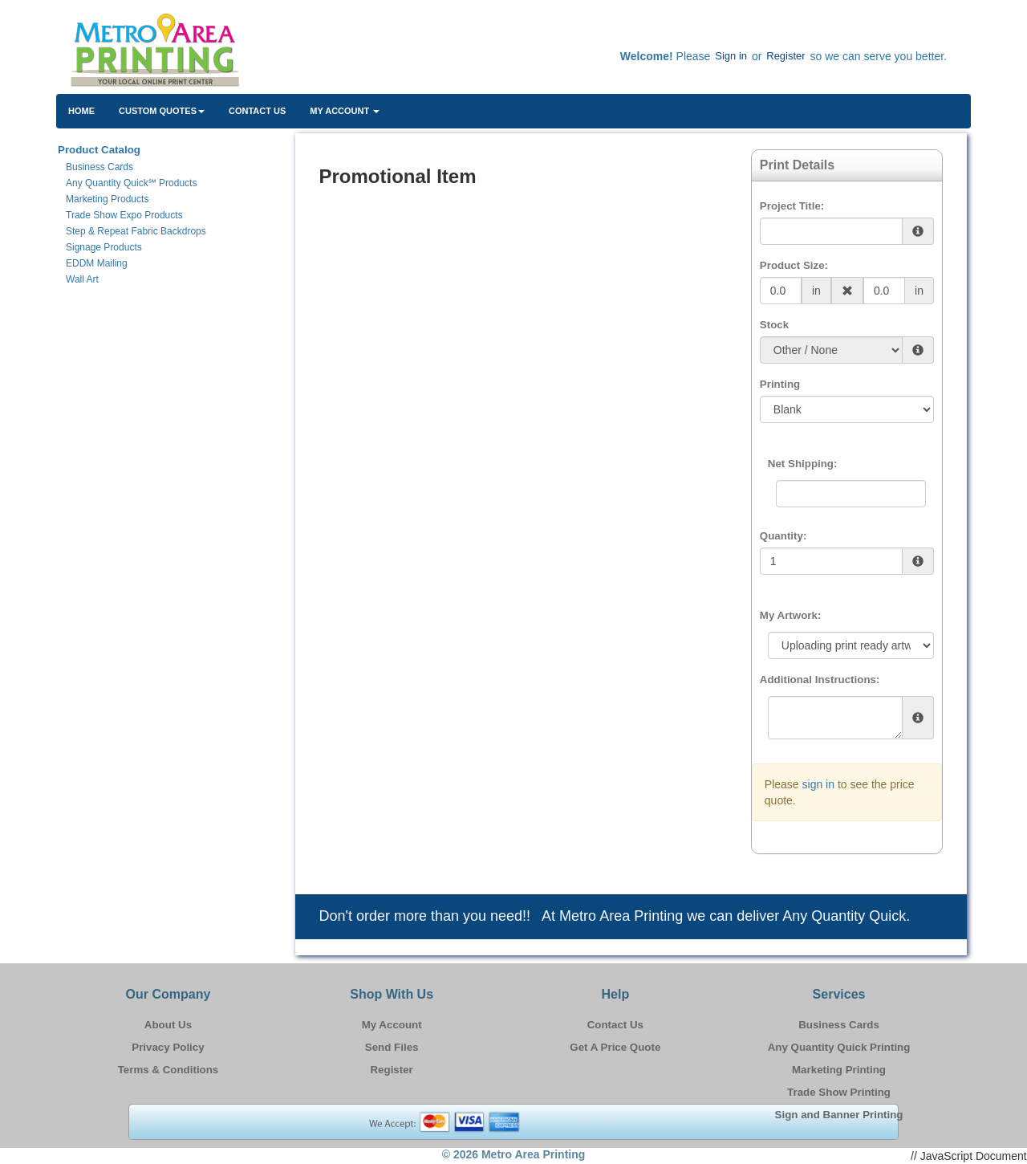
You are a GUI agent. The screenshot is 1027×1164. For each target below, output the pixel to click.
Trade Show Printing (839, 1092)
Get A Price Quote (615, 1047)
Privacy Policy (168, 1047)
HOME (81, 111)
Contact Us (257, 111)
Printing (780, 384)
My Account (392, 1025)
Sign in (731, 56)
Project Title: (792, 206)
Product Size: (794, 265)
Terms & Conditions (168, 1070)
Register (785, 56)
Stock (774, 325)
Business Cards (838, 1025)
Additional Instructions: (820, 680)
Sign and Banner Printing (839, 1115)
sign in (818, 784)
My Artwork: (791, 615)
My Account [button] (345, 111)
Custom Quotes (162, 111)
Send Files (392, 1047)
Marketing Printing (839, 1070)
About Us (168, 1025)
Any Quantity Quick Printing (839, 1047)
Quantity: (783, 536)
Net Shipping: (803, 464)
